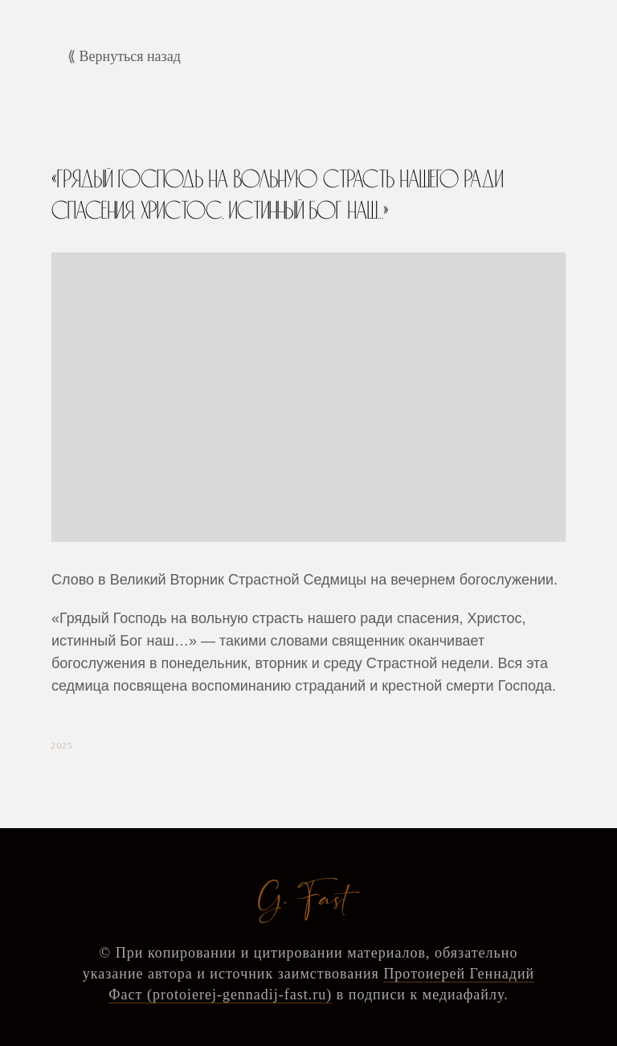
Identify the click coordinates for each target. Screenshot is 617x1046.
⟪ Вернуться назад (124, 56)
